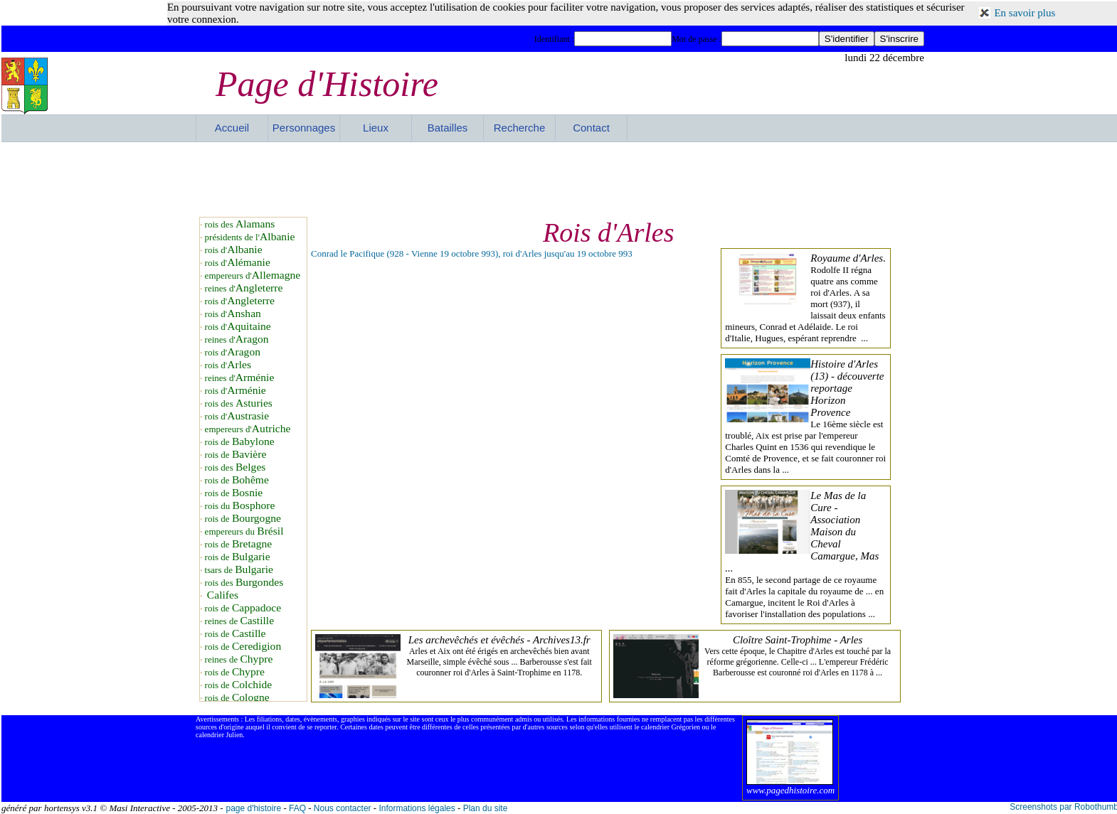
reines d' (244, 288)
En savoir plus (1024, 12)
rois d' (234, 250)
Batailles (448, 128)
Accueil (232, 128)
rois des (240, 224)
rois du (240, 505)
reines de (239, 621)
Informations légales (416, 808)
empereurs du (244, 531)
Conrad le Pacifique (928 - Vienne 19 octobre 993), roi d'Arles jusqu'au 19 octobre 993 (471, 253)
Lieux (375, 128)
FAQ (297, 808)
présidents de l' (250, 237)
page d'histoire (253, 808)
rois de (240, 442)
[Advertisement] (560, 178)
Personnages (303, 128)
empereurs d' (253, 275)
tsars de (239, 569)
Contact (591, 128)
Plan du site (485, 808)
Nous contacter (342, 808)
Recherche (520, 128)
